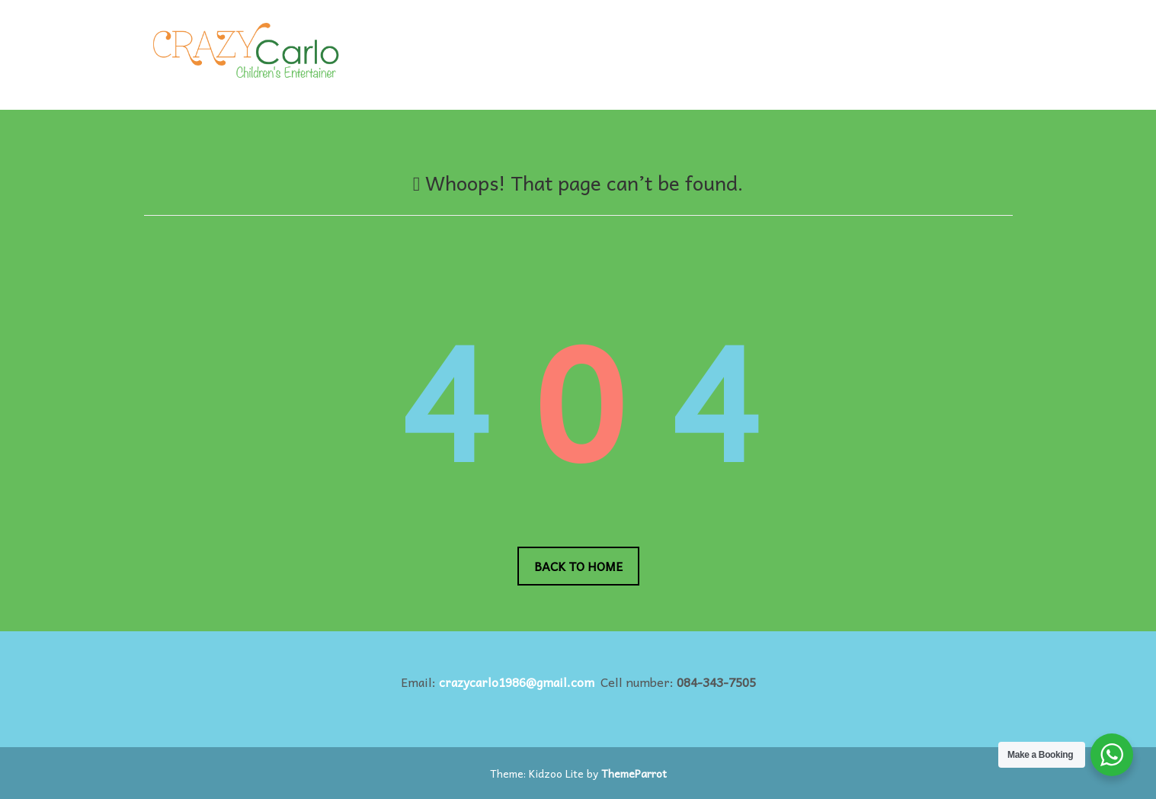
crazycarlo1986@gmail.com (516, 682)
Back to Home (578, 566)
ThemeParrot (634, 773)
